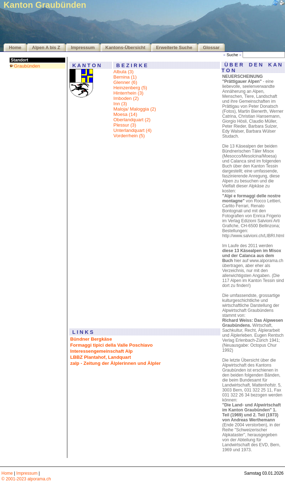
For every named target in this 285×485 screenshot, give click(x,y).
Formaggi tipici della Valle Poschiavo (111, 345)
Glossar (211, 47)
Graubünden (27, 66)
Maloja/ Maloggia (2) (134, 109)
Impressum (83, 47)
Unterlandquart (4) (132, 130)
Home (15, 47)
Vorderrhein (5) (129, 135)
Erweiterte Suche (174, 47)
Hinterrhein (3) (128, 93)
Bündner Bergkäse (91, 339)
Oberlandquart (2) (131, 119)
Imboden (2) (126, 98)
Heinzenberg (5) (130, 87)
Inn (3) (120, 103)
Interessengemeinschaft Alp (101, 351)
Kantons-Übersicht (125, 47)
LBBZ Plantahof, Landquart (100, 357)
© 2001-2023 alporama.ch (26, 478)
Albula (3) (123, 71)
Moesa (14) (125, 114)
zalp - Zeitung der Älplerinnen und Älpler (115, 363)
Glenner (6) (125, 82)
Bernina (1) (124, 77)
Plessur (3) (124, 125)
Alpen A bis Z (46, 47)
